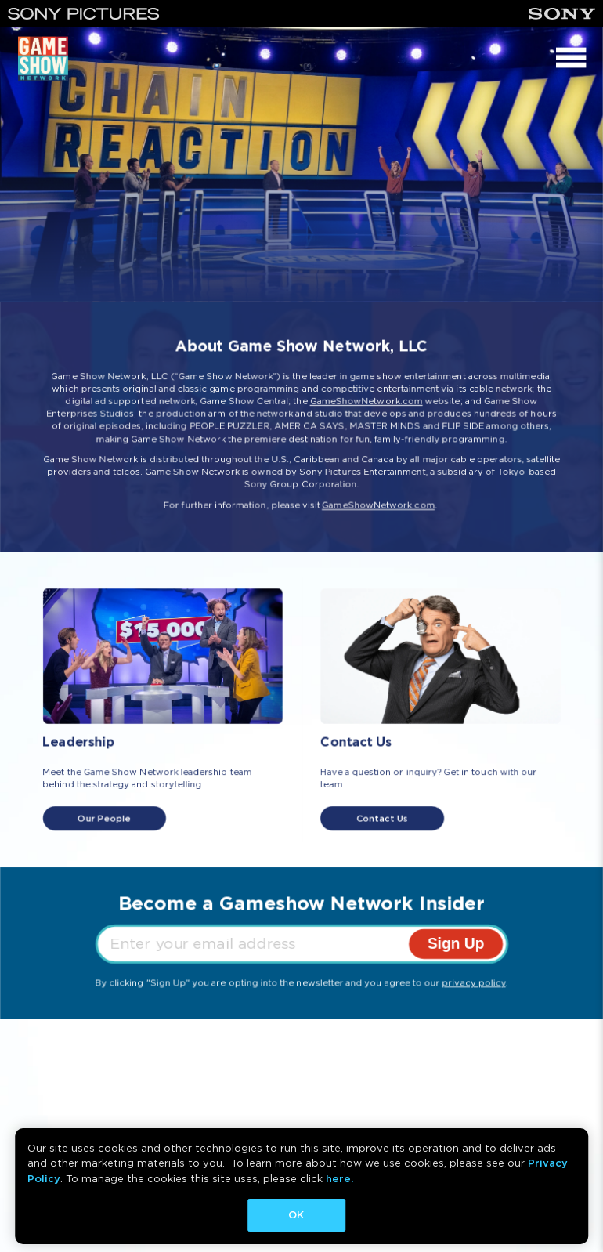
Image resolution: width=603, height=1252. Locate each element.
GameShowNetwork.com (366, 401)
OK (296, 1215)
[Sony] (562, 14)
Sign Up (456, 943)
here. (339, 1179)
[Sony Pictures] (84, 14)
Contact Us (382, 818)
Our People (104, 818)
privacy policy (474, 982)
